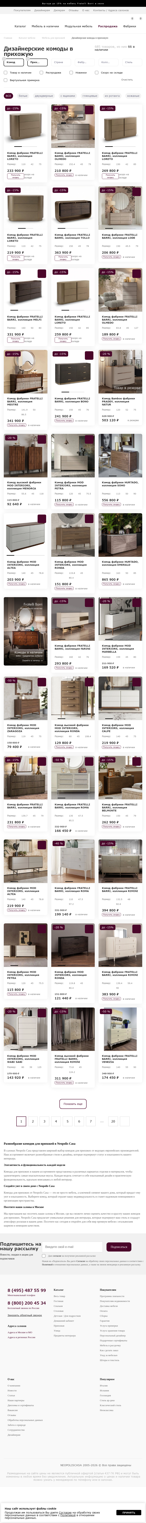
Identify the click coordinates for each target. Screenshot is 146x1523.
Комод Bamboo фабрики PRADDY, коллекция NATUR (118, 414)
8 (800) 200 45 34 (27, 1340)
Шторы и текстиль (109, 1396)
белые (23, 95)
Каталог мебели (27, 37)
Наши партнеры (16, 1437)
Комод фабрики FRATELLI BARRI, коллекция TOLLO (72, 240)
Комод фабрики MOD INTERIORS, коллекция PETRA (71, 501)
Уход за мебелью (108, 1392)
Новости (12, 1427)
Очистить (127, 79)
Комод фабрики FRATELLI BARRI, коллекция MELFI (25, 327)
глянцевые (90, 95)
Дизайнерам (42, 10)
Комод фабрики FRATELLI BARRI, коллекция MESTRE (25, 414)
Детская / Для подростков (67, 1352)
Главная (8, 37)
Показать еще (73, 1140)
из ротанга (112, 95)
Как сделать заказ (109, 1387)
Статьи (11, 1432)
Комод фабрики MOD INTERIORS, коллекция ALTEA (23, 583)
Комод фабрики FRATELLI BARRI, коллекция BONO (72, 413)
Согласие (72, 1298)
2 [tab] (25, 146)
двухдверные (44, 95)
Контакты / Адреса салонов (111, 10)
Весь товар (59, 1332)
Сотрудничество (16, 1466)
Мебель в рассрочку (110, 1382)
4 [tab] (84, 146)
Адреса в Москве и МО (20, 1369)
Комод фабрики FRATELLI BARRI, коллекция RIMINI (120, 917)
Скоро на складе (112, 72)
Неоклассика (106, 1447)
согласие (49, 1292)
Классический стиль (110, 1442)
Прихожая (59, 1362)
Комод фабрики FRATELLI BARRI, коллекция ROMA (72, 834)
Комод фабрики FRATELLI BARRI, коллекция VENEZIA (119, 1092)
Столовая (58, 1347)
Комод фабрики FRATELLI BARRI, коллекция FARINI (72, 669)
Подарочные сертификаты (113, 1377)
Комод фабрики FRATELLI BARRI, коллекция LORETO (25, 155)
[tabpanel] (25, 126)
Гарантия (105, 1357)
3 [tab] (33, 146)
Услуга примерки (109, 1362)
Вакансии (13, 1447)
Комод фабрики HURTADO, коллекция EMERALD (120, 582)
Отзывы (73, 10)
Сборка (103, 1352)
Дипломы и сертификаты (21, 1442)
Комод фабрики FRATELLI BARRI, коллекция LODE (119, 240)
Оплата (103, 1347)
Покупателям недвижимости (115, 1337)
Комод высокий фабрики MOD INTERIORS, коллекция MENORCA (24, 501)
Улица (57, 1367)
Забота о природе (17, 1461)
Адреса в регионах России (21, 1374)
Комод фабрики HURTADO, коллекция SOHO (120, 500)
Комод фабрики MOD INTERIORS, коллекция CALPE (118, 752)
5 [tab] (41, 574)
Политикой (39, 1301)
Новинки (81, 72)
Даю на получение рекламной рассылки (63, 1292)
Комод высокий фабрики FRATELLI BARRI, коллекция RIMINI (72, 1092)
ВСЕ (8, 95)
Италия (104, 1422)
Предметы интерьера (65, 1372)
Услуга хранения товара (112, 1367)
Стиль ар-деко (107, 1437)
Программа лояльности (112, 1332)
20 (113, 1158)
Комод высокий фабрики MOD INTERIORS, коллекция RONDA (72, 752)
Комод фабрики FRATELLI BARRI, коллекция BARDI (25, 834)
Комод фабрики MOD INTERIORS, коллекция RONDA (71, 583)
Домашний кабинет (64, 1357)
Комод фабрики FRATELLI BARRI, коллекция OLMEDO (72, 155)
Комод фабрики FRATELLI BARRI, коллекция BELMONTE (119, 835)
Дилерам (59, 10)
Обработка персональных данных (25, 1456)
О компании (14, 1422)
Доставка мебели (109, 1342)
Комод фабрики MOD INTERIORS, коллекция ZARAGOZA (23, 752)
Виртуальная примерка (24, 80)
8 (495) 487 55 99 (27, 1327)
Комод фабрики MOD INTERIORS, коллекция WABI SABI (23, 1092)
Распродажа (53, 72)
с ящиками (68, 95)
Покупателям (108, 1326)
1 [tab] (18, 146)
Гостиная (58, 1337)
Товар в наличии (20, 72)
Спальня (58, 1342)
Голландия (105, 1432)
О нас (11, 1416)
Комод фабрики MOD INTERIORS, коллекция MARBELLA (118, 670)
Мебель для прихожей (53, 37)
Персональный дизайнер (113, 1372)
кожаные (133, 95)
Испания (104, 1427)
